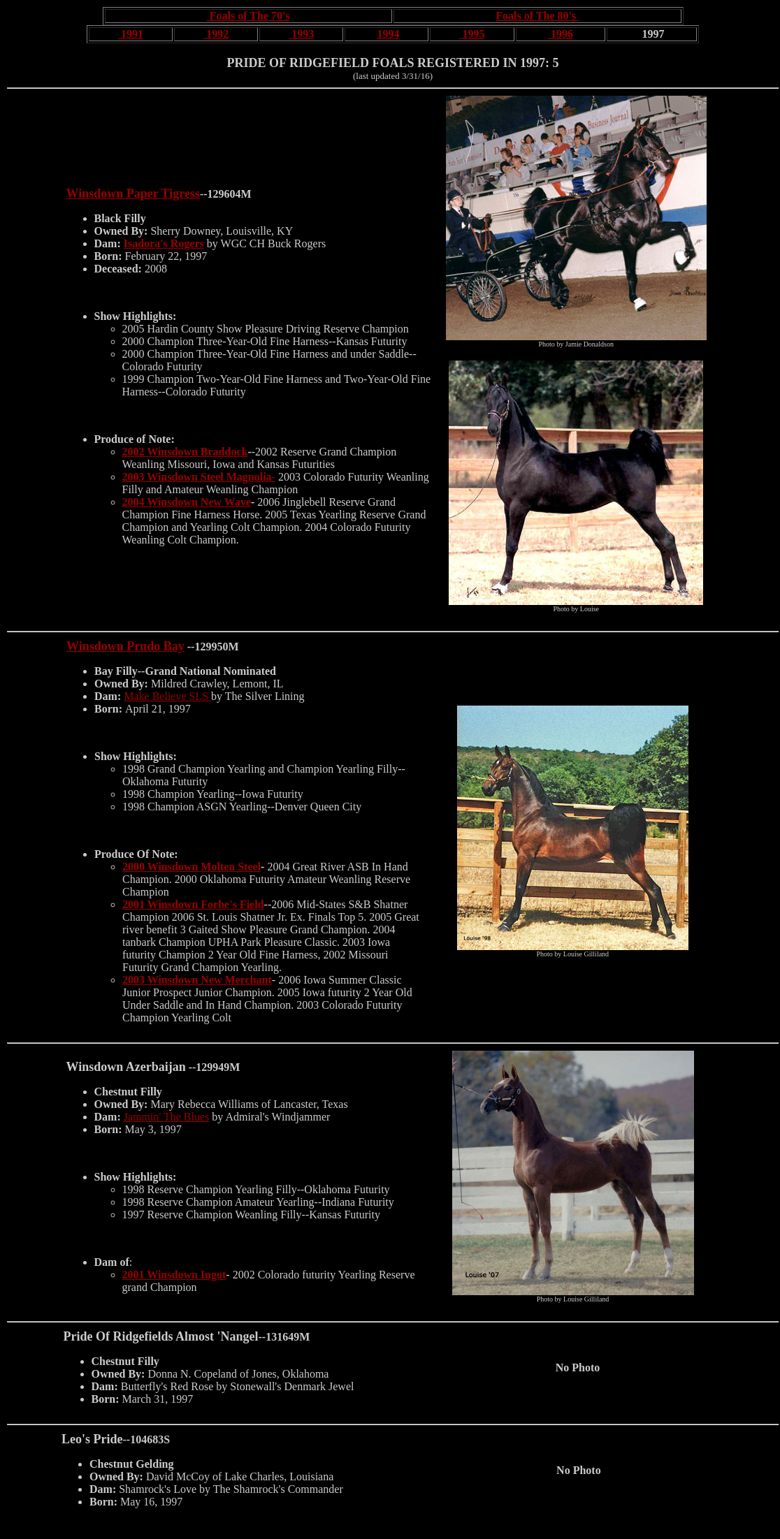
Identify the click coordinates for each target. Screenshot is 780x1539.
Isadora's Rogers (164, 243)
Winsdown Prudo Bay (125, 646)
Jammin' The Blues (167, 1117)
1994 (388, 34)
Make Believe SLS (167, 696)
